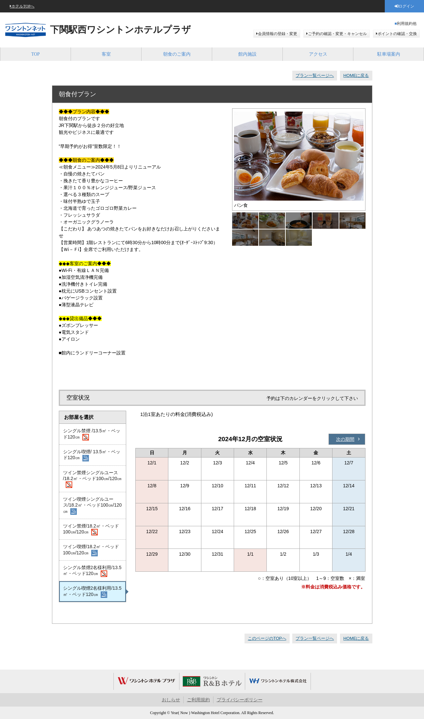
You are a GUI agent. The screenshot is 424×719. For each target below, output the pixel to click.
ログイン (406, 6)
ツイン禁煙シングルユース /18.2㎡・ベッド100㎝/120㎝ (92, 479)
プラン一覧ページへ (315, 75)
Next (358, 159)
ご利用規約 (198, 699)
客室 (106, 54)
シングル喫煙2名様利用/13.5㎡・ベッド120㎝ (92, 591)
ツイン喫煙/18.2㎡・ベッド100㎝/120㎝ (91, 550)
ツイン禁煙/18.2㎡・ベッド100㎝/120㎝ (91, 529)
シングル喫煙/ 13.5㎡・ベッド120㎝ (91, 455)
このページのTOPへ (267, 638)
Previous (239, 159)
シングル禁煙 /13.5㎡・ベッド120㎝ (91, 434)
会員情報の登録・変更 (277, 33)
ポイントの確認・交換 (397, 33)
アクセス (318, 54)
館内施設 (247, 54)
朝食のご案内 (177, 54)
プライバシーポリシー (240, 699)
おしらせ (171, 699)
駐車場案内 (388, 54)
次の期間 (345, 439)
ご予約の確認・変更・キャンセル (337, 33)
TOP (35, 54)
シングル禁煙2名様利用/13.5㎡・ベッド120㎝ (92, 571)
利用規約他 (406, 23)
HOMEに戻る (356, 75)
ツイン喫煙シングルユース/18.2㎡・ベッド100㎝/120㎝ (92, 505)
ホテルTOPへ (22, 6)
